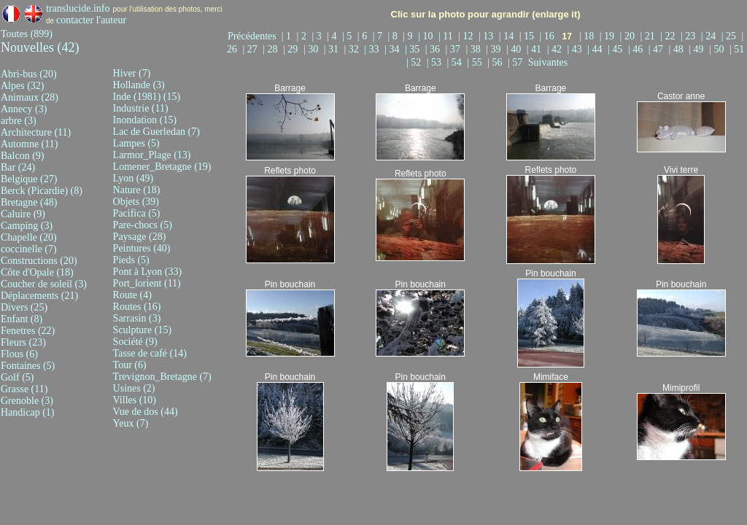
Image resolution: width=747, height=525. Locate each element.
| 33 (373, 49)
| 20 (629, 36)
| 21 (648, 36)
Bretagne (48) (29, 202)
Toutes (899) (27, 33)
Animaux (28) (29, 97)
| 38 (474, 49)
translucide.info (77, 8)
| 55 (475, 62)
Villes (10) (134, 399)
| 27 (251, 49)
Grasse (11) (24, 389)
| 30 (312, 49)
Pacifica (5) (136, 213)
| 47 (657, 49)
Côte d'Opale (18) (37, 272)
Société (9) (135, 341)
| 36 (434, 49)
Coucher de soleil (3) (44, 284)
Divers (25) (24, 307)
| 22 (669, 36)
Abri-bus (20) (29, 74)
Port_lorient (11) (147, 283)
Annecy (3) (24, 109)
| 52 (415, 62)
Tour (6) (130, 364)
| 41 (535, 49)
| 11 (446, 36)
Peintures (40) (142, 248)
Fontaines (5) (28, 365)
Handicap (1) (27, 412)
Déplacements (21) (39, 295)
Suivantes (548, 62)
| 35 (413, 49)
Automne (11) (29, 144)
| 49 (697, 49)
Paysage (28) (139, 236)
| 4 (333, 36)
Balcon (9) (22, 155)
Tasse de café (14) (150, 353)
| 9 (409, 36)
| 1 (288, 36)
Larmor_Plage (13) (152, 154)
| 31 (332, 49)
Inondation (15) (145, 119)
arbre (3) (18, 120)
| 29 (292, 49)
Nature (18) (136, 189)
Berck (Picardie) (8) (41, 190)
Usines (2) (134, 388)
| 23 (689, 36)
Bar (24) (18, 167)
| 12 (467, 36)
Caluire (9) (23, 214)
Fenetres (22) (28, 330)
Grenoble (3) (27, 400)
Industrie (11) (141, 108)
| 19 (608, 36)
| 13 (487, 36)
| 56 (496, 62)
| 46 (637, 49)
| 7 (379, 36)
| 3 (317, 36)
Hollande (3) (139, 84)
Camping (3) (27, 225)
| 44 (596, 49)
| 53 (435, 62)
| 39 (494, 49)
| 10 (427, 36)
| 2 (303, 36)
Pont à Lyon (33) (147, 271)
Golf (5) (17, 377)
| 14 (507, 36)
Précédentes (255, 36)
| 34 (393, 49)
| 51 (736, 49)
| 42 (556, 49)
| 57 (516, 62)
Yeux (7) (131, 423)
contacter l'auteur (91, 20)
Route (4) (132, 294)
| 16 (548, 36)
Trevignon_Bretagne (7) (162, 376)
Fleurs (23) (23, 342)
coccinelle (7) (29, 249)
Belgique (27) (29, 179)
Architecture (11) (36, 132)
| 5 (348, 36)
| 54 (456, 62)
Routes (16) (137, 306)
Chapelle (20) (29, 237)
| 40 (515, 49)
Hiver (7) (132, 73)
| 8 (393, 36)
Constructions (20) (39, 260)
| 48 (677, 49)
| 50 (718, 49)
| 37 (454, 49)
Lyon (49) (133, 178)
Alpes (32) (22, 85)
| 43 (575, 49)
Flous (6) (19, 354)
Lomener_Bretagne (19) (162, 166)
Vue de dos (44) (145, 411)
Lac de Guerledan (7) (156, 131)
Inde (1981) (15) (147, 96)
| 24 (710, 36)
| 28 (271, 49)
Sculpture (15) (142, 329)
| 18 (588, 36)
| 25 (730, 36)
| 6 (363, 36)
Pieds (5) (131, 259)
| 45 (616, 49)
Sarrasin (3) (137, 318)
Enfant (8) (21, 319)
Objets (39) (136, 201)
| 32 (353, 49)
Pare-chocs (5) (142, 224)
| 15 (528, 36)
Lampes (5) (136, 143)
